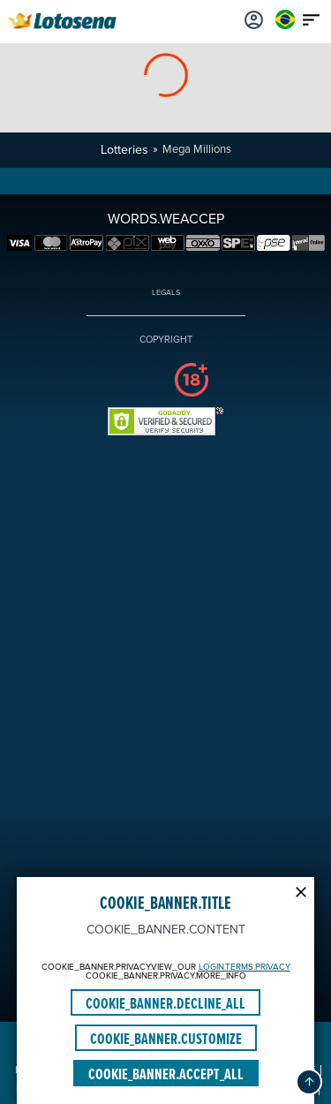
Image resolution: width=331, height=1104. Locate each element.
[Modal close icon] (301, 890)
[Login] (254, 19)
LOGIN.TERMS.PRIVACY (244, 967)
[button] (309, 1082)
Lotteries (124, 149)
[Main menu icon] (311, 19)
